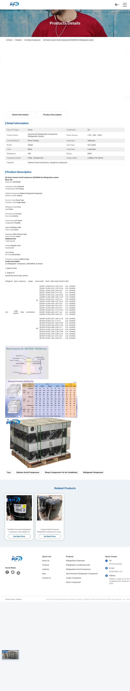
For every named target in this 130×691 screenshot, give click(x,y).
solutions (45, 569)
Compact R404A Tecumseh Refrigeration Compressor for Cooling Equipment (49, 531)
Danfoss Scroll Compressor (27, 472)
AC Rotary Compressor (32, 40)
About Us (45, 561)
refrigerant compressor (93, 472)
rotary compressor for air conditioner (61, 472)
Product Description (52, 115)
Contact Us (46, 578)
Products (18, 40)
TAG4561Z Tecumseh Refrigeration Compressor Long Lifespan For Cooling (19, 531)
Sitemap (18, 599)
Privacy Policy (10, 599)
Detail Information (20, 115)
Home (9, 40)
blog (44, 574)
